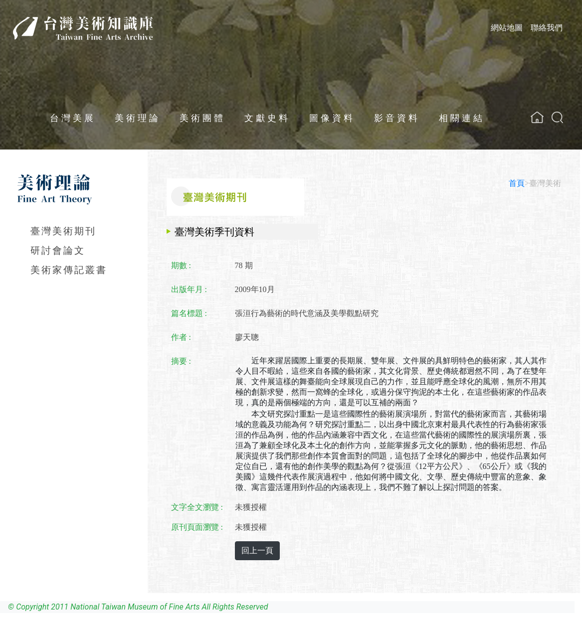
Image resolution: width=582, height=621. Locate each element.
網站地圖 (507, 27)
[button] (557, 117)
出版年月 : (189, 289)
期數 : (181, 265)
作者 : (181, 337)
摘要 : (181, 361)
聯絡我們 (547, 27)
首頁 (517, 183)
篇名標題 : (189, 313)
